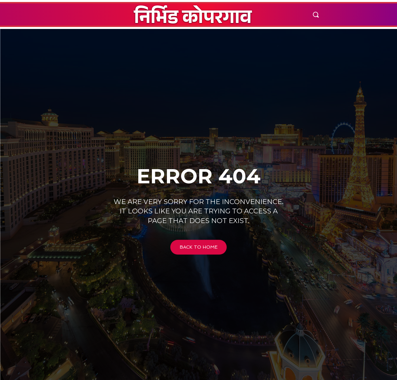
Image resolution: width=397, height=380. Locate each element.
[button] (315, 14)
